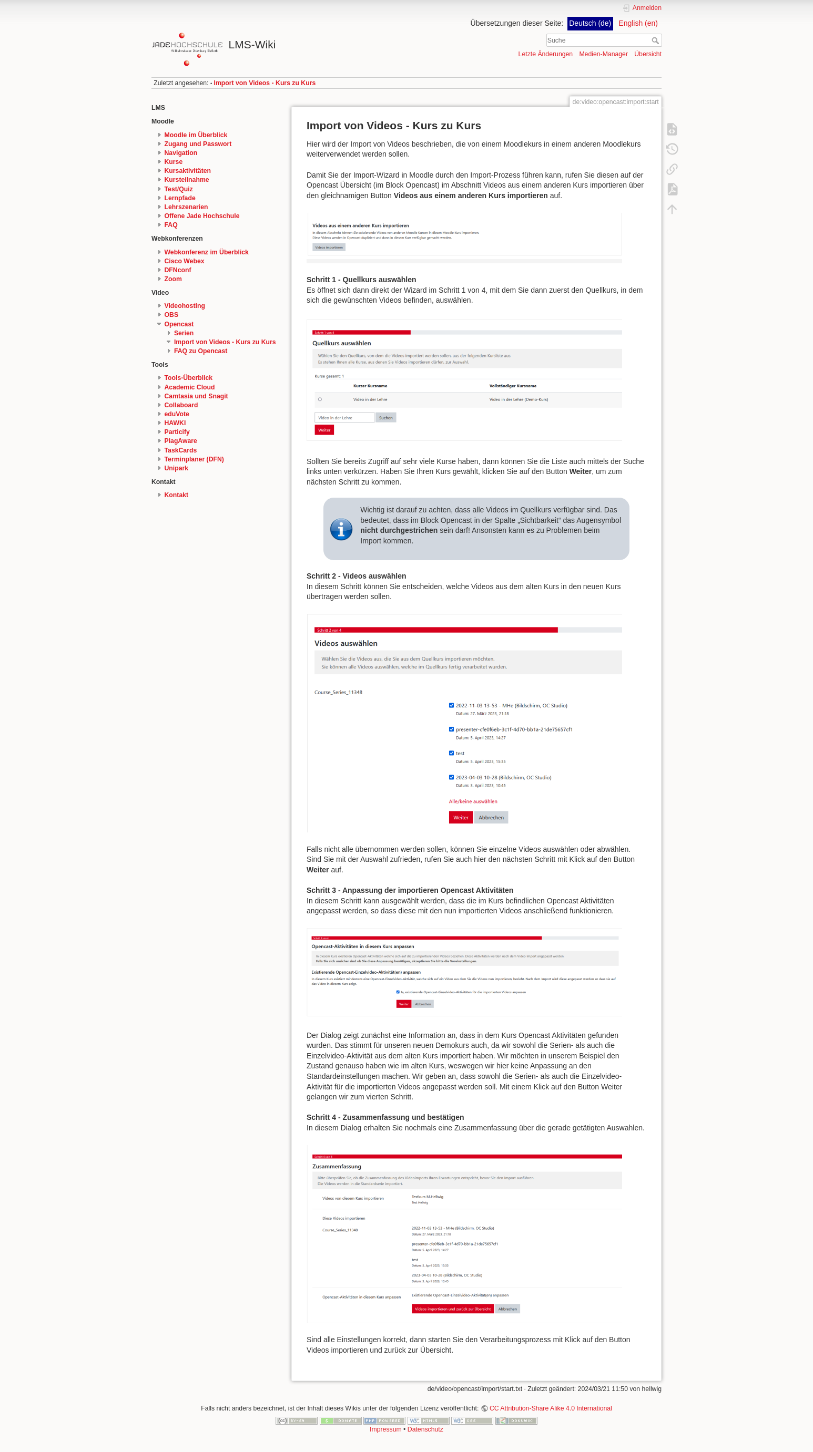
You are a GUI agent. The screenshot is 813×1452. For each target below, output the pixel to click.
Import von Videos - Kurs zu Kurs (265, 83)
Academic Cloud (190, 387)
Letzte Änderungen (546, 54)
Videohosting (185, 306)
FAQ (171, 225)
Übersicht (648, 54)
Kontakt (177, 495)
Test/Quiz (179, 189)
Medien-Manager (603, 54)
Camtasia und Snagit (196, 396)
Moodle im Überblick (196, 135)
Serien (184, 333)
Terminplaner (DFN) (194, 459)
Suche (657, 40)
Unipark (177, 468)
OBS (172, 314)
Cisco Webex (185, 261)
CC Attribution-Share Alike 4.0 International (551, 1408)
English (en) (638, 23)
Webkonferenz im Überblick (207, 252)
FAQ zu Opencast (200, 351)
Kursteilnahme (187, 179)
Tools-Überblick (189, 378)
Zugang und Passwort (198, 144)
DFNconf (178, 270)
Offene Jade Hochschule (202, 216)
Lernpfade (180, 198)
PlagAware (181, 441)
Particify (177, 432)
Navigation (181, 153)
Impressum (386, 1429)
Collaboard (181, 405)
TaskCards (181, 450)
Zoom (173, 279)
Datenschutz (425, 1429)
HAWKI (175, 423)
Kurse (174, 162)
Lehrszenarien (186, 207)
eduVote (177, 414)
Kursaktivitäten (188, 170)
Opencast (179, 324)
